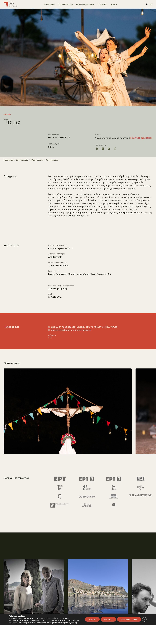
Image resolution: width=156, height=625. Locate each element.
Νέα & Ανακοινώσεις (85, 4)
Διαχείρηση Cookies (129, 619)
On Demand (49, 4)
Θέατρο (7, 114)
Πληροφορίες (37, 161)
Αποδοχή (92, 619)
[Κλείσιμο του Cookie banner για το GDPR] (144, 619)
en (151, 4)
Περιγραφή (8, 161)
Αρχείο (114, 4)
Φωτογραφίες (51, 161)
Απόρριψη (108, 619)
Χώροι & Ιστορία (65, 4)
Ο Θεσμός (102, 4)
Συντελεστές (22, 161)
